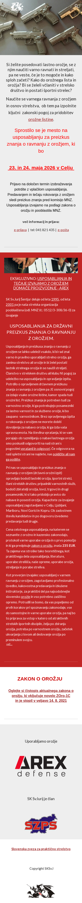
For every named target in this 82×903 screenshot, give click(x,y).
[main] (41, 147)
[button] (5, 6)
